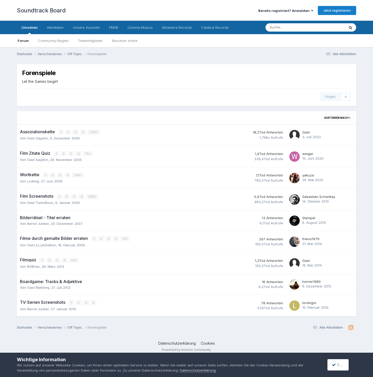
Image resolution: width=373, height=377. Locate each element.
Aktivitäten (55, 27)
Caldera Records (215, 27)
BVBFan (33, 266)
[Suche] (289, 27)
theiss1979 (310, 238)
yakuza (308, 175)
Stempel (308, 217)
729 (94, 132)
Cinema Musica (140, 27)
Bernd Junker (38, 223)
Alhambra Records (177, 27)
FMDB (113, 27)
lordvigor (309, 302)
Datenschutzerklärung (177, 342)
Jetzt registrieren (337, 10)
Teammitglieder (90, 41)
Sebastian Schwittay (318, 196)
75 (88, 153)
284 (78, 175)
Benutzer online (125, 41)
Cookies (208, 342)
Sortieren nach (337, 117)
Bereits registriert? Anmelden (285, 11)
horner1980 (311, 281)
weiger (307, 153)
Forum (23, 41)
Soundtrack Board (41, 10)
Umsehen (29, 29)
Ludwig (33, 181)
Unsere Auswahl (86, 27)
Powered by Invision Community (186, 349)
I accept (341, 365)
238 (92, 196)
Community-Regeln (53, 41)
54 (74, 260)
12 (125, 238)
